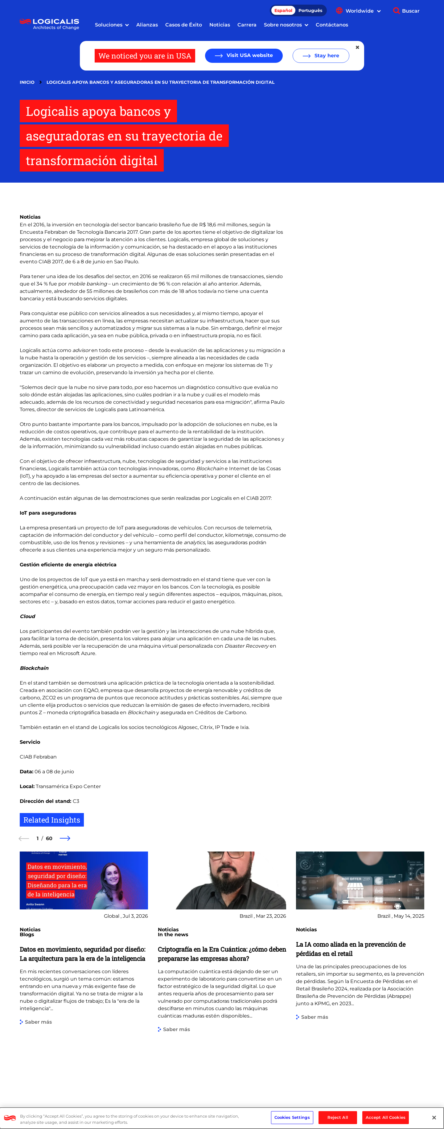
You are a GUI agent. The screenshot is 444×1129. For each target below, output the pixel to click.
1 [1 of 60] (38, 838)
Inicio (27, 82)
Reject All (337, 1117)
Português (310, 10)
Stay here (326, 56)
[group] (84, 970)
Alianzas (147, 25)
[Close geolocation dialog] (358, 47)
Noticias (219, 25)
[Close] (434, 1117)
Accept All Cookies (385, 1117)
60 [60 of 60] (49, 838)
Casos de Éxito (183, 25)
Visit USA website (249, 55)
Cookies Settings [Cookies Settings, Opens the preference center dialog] (292, 1117)
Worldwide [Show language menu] (363, 11)
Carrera (247, 25)
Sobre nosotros (283, 25)
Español (283, 10)
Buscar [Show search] (411, 11)
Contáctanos (332, 25)
